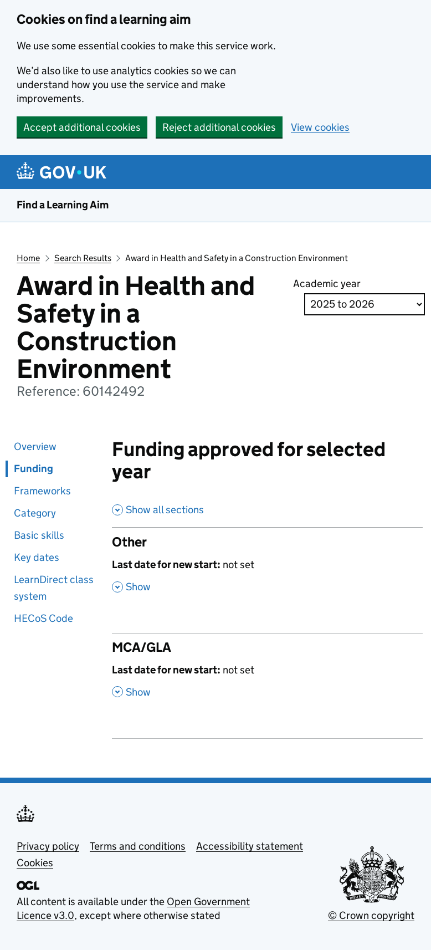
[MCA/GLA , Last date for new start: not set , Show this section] (267, 675)
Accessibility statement (249, 846)
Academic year (327, 283)
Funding (33, 468)
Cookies (35, 862)
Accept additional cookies (82, 127)
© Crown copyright (371, 915)
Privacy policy (48, 846)
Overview (35, 446)
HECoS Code (43, 618)
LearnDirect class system (54, 587)
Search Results (82, 258)
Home (28, 258)
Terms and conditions (138, 846)
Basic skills (39, 535)
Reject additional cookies (219, 127)
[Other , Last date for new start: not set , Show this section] (267, 570)
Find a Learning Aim (63, 204)
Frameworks (42, 490)
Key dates (36, 557)
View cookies (320, 127)
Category (35, 513)
